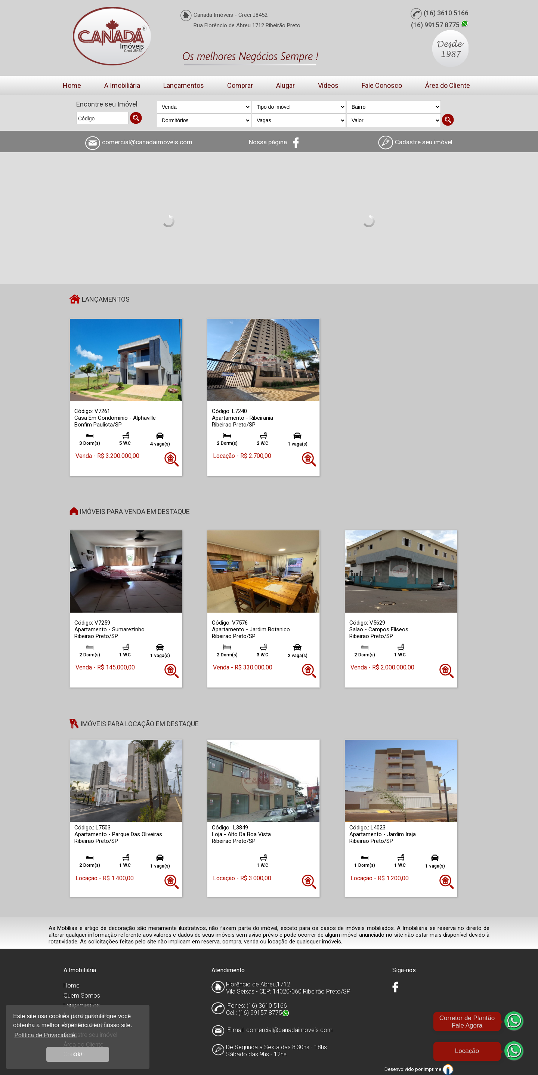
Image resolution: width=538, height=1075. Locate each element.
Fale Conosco (382, 85)
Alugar (285, 85)
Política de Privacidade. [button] (45, 1035)
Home (72, 85)
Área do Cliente (447, 85)
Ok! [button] (77, 1054)
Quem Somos (82, 995)
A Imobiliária (122, 85)
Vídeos (328, 85)
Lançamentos (183, 85)
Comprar (240, 85)
